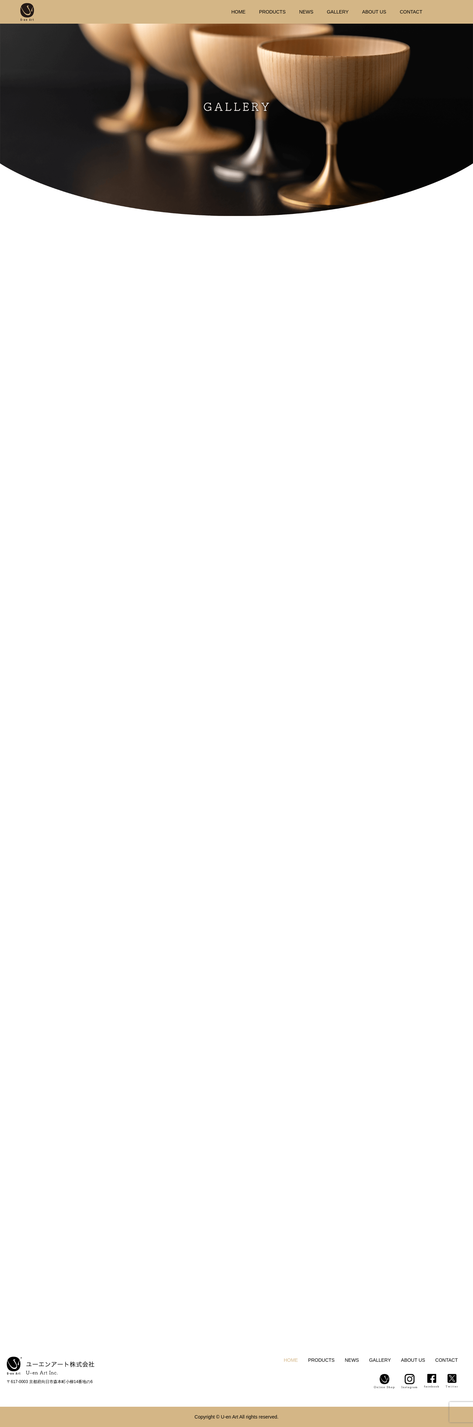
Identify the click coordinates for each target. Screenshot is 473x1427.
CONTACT (411, 12)
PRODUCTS (272, 12)
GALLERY (338, 12)
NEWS (306, 12)
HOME (238, 12)
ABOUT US (374, 12)
